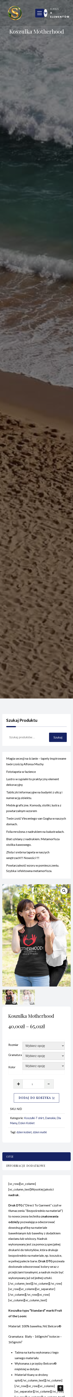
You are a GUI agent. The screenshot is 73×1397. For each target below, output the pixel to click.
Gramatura (15, 1055)
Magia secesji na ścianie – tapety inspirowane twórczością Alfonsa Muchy (36, 765)
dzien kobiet (24, 1132)
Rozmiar (13, 1044)
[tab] (36, 1156)
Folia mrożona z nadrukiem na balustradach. (35, 835)
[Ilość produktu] (33, 1084)
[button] (64, 890)
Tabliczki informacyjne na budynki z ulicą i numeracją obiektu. (34, 798)
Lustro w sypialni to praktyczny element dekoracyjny (32, 785)
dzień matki (40, 1132)
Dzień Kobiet (26, 1123)
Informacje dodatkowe (26, 1166)
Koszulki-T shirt (34, 1118)
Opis (9, 1156)
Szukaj (58, 737)
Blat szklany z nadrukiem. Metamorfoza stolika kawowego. (33, 845)
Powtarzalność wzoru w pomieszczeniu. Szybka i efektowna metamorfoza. (32, 871)
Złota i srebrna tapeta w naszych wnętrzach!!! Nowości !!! (27, 858)
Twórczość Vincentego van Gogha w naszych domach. (36, 825)
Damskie (50, 1118)
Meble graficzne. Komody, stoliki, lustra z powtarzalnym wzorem (33, 811)
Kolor (12, 1067)
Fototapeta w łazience (21, 775)
